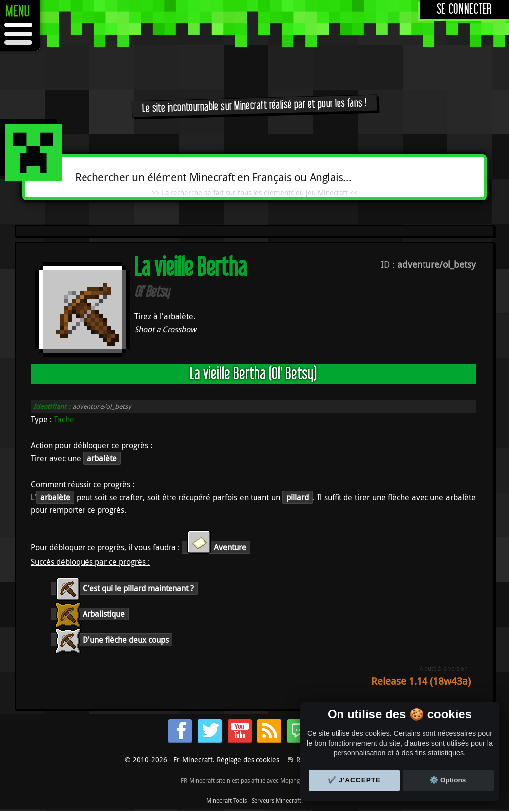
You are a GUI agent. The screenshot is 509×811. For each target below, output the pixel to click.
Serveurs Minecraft (276, 800)
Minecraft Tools (226, 800)
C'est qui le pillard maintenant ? (124, 588)
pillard (297, 497)
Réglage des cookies (248, 759)
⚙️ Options (448, 780)
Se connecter (464, 9)
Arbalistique (90, 614)
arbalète (102, 458)
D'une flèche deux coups (112, 639)
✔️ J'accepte (354, 780)
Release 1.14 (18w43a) (421, 681)
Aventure (216, 547)
